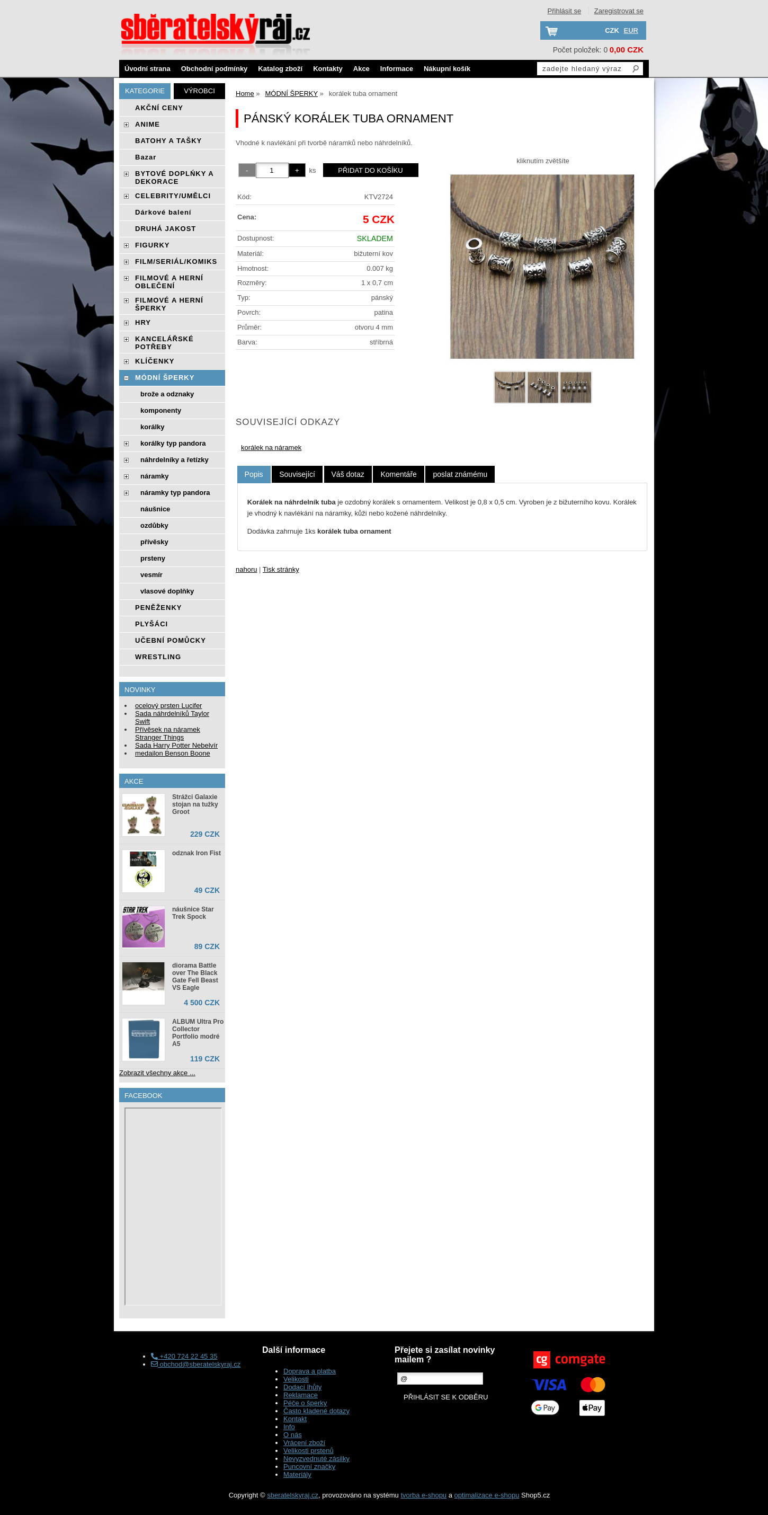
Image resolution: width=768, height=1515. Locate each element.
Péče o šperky (305, 1403)
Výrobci (199, 91)
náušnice (155, 509)
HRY (143, 322)
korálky (152, 427)
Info (289, 1427)
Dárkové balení (163, 212)
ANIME (147, 124)
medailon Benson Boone (172, 753)
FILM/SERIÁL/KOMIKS (176, 261)
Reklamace (300, 1395)
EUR (631, 30)
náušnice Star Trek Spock (193, 913)
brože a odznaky (167, 394)
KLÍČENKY (154, 361)
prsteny (152, 558)
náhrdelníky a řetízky (174, 460)
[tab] (254, 474)
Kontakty (328, 69)
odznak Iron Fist (196, 853)
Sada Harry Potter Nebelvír (176, 745)
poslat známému (460, 474)
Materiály (297, 1474)
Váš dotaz (348, 474)
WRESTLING (158, 657)
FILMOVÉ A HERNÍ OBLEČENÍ (169, 282)
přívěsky (154, 542)
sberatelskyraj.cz (292, 1495)
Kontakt (295, 1419)
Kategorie (145, 91)
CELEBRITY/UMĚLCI (173, 196)
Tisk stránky (281, 569)
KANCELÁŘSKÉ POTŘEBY (164, 343)
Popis (254, 474)
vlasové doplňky (167, 591)
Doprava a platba (309, 1371)
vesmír (151, 575)
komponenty (160, 410)
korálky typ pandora (173, 443)
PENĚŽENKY (158, 608)
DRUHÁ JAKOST (165, 229)
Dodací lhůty (302, 1387)
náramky (154, 476)
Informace (396, 69)
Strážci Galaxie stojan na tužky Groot (195, 804)
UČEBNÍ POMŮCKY (170, 640)
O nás (292, 1435)
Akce (361, 69)
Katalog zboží (280, 69)
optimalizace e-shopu (487, 1495)
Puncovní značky (309, 1466)
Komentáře (398, 474)
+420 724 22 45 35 (184, 1356)
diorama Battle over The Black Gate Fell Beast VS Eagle (195, 976)
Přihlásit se (565, 11)
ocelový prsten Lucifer (168, 706)
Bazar (145, 157)
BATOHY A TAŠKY (168, 141)
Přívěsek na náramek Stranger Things (167, 733)
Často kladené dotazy (316, 1411)
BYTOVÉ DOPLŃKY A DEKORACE (174, 177)
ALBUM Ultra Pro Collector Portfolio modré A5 (198, 1033)
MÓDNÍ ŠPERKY (164, 378)
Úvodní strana (147, 69)
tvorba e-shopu (423, 1495)
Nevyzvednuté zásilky (316, 1459)
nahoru (246, 569)
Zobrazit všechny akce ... (157, 1073)
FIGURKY (152, 245)
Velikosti (296, 1379)
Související (297, 474)
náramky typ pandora (175, 493)
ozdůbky (154, 525)
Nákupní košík (447, 69)
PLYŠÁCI (151, 624)
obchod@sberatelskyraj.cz (195, 1364)
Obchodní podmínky (214, 69)
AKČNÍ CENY (159, 108)
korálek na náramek (271, 447)
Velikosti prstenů (308, 1451)
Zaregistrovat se (619, 11)
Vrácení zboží (304, 1443)
